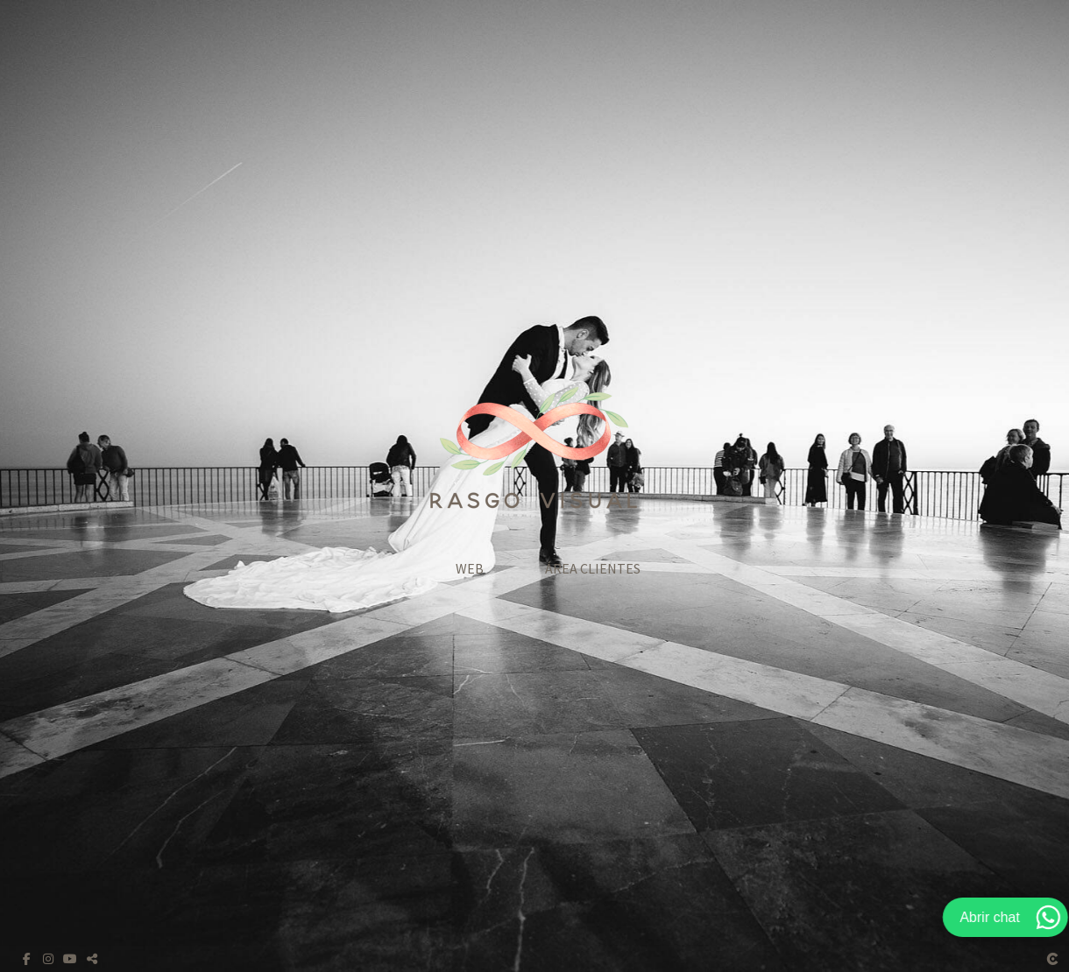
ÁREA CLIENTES (593, 568)
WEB (470, 568)
